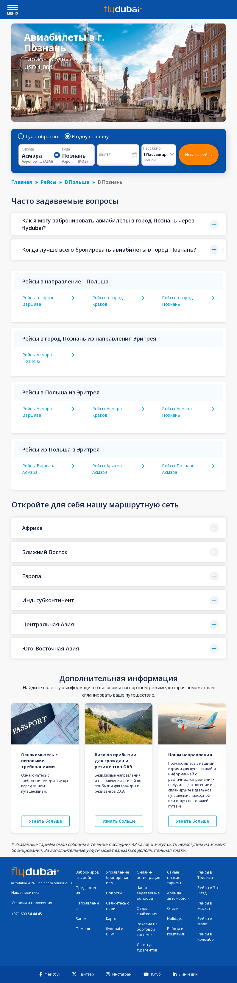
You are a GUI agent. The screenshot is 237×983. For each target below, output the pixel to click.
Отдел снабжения (147, 911)
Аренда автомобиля (178, 895)
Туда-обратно (38, 136)
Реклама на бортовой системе (147, 929)
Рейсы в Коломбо (205, 937)
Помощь (83, 928)
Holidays (174, 918)
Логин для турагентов (147, 947)
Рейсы (48, 182)
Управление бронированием (118, 877)
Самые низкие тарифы (174, 877)
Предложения (86, 890)
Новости (114, 893)
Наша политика (25, 892)
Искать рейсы (199, 154)
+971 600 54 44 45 (26, 913)
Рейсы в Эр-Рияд (208, 890)
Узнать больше (45, 821)
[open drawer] (12, 8)
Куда (66, 149)
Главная (21, 182)
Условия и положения (31, 902)
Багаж (81, 918)
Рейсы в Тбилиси (205, 875)
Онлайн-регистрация (148, 875)
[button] (118, 224)
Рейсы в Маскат (204, 906)
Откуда (28, 149)
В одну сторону (87, 136)
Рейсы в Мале (204, 921)
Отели (173, 908)
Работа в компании (176, 931)
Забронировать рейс (87, 875)
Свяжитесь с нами (117, 906)
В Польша (77, 182)
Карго (111, 918)
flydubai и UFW (114, 931)
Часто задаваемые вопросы (148, 893)
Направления (87, 906)
